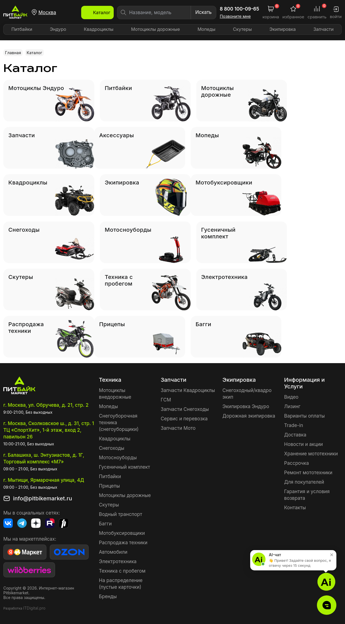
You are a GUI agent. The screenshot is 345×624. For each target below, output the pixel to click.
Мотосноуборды (118, 457)
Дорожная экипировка (248, 416)
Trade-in (293, 425)
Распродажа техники (123, 542)
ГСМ (166, 400)
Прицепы (109, 486)
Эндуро (58, 29)
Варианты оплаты (304, 416)
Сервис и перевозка (184, 418)
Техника (110, 379)
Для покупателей (304, 482)
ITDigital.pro (34, 608)
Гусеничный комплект (124, 467)
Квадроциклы (98, 29)
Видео (291, 397)
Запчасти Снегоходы (185, 409)
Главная (13, 52)
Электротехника (117, 561)
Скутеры (242, 29)
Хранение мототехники (311, 453)
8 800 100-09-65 (239, 9)
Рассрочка (296, 463)
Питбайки (21, 29)
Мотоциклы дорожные (155, 29)
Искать (203, 12)
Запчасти (323, 29)
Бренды (108, 596)
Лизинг (292, 406)
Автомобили (113, 552)
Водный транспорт (120, 514)
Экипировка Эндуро (245, 406)
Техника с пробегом (122, 571)
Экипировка (282, 29)
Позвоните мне (235, 16)
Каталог (34, 52)
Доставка (295, 435)
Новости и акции (303, 444)
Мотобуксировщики (122, 533)
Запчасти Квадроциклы (188, 390)
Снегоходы (111, 448)
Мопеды (206, 29)
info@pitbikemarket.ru (42, 498)
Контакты (295, 507)
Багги (105, 523)
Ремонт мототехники (308, 472)
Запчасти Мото (178, 428)
